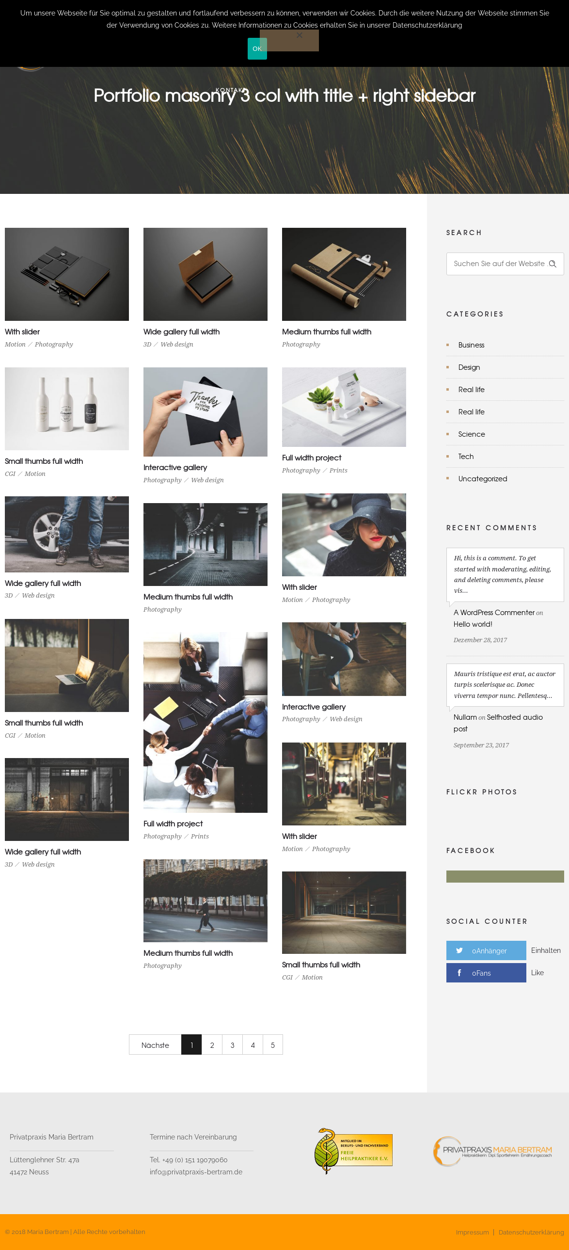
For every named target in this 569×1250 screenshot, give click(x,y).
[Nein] (289, 40)
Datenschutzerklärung (531, 1232)
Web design (176, 344)
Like (537, 973)
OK (257, 48)
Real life (471, 389)
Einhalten (546, 950)
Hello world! (473, 624)
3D (147, 344)
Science (471, 434)
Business (471, 344)
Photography (54, 344)
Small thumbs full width (44, 461)
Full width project (311, 457)
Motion (15, 344)
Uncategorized (482, 478)
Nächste (155, 1045)
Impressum (472, 1232)
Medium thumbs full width (326, 331)
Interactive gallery (175, 467)
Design (469, 367)
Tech (466, 456)
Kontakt (231, 90)
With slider (22, 331)
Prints (339, 470)
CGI (10, 473)
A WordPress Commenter (494, 612)
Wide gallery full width (181, 331)
